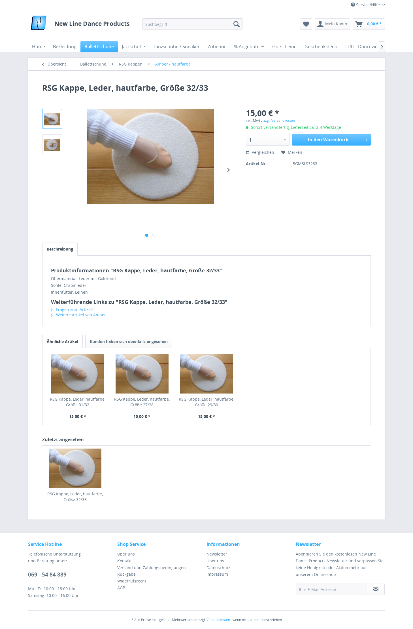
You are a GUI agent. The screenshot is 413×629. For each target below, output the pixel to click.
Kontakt (124, 560)
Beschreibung (60, 249)
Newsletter (216, 554)
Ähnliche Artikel (62, 341)
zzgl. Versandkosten (279, 120)
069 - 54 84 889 (47, 574)
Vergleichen (260, 152)
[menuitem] (192, 24)
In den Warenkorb (337, 139)
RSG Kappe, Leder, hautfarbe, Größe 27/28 (142, 401)
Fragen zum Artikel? (72, 309)
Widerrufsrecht (131, 581)
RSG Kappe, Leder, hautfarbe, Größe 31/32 (77, 401)
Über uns (126, 554)
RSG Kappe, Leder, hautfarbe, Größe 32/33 (75, 496)
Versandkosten (218, 619)
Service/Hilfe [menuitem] (366, 4)
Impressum (217, 574)
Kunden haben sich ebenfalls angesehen (129, 341)
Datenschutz (218, 567)
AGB (121, 587)
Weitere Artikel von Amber (78, 314)
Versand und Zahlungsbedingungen (151, 567)
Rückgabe (126, 574)
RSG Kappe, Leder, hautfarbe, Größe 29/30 (206, 401)
